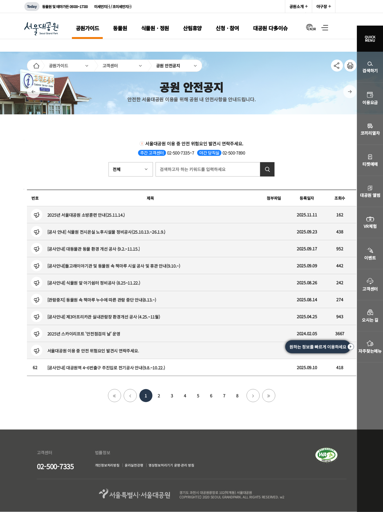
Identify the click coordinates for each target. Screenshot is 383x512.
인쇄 (348, 63)
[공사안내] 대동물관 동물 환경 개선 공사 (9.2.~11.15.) (93, 249)
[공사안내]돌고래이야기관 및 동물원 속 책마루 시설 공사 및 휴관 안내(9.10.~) (113, 266)
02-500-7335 (55, 466)
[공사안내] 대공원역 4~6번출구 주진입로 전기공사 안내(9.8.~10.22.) (106, 367)
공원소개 (296, 6)
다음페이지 (349, 91)
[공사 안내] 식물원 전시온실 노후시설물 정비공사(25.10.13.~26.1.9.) (106, 232)
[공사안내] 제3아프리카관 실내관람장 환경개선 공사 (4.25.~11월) (103, 317)
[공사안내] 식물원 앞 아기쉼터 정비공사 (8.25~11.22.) (93, 283)
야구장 (321, 6)
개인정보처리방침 (109, 466)
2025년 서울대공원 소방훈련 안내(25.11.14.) (86, 215)
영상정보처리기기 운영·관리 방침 (184, 466)
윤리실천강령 (140, 466)
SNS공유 (337, 66)
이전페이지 (33, 91)
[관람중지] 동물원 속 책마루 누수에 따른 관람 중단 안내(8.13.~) (101, 300)
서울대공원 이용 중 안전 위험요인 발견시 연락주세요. (93, 351)
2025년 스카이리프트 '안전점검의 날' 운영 (83, 334)
